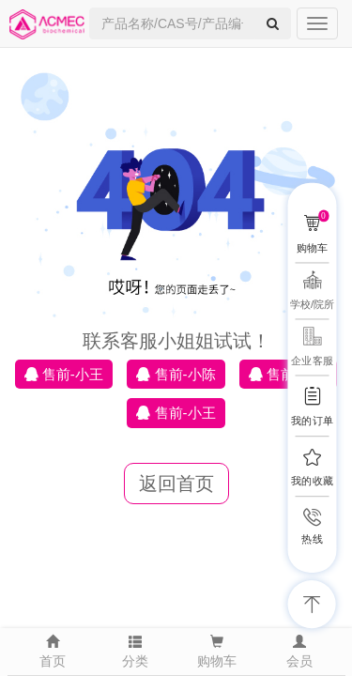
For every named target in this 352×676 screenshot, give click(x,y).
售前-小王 (63, 374)
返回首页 (176, 483)
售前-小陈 (175, 374)
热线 (311, 539)
